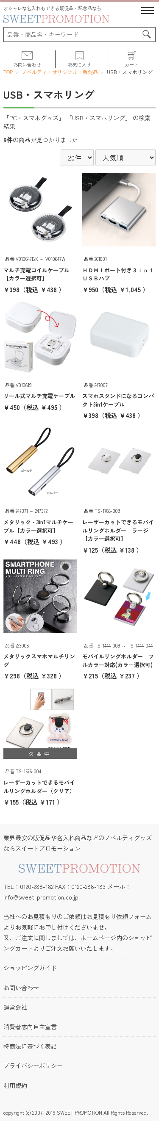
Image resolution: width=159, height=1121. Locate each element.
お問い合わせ (21, 987)
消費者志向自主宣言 (30, 1026)
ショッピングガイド (30, 967)
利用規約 (15, 1085)
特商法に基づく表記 (30, 1046)
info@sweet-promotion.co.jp (40, 897)
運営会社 (15, 1007)
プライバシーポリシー (33, 1065)
